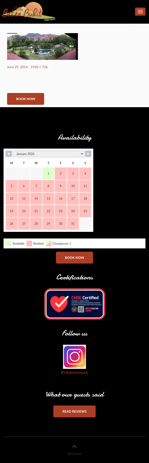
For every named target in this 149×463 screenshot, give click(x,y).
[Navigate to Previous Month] (9, 154)
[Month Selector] (48, 154)
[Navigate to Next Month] (88, 154)
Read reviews (74, 411)
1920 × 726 (39, 67)
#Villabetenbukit (74, 372)
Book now (25, 99)
